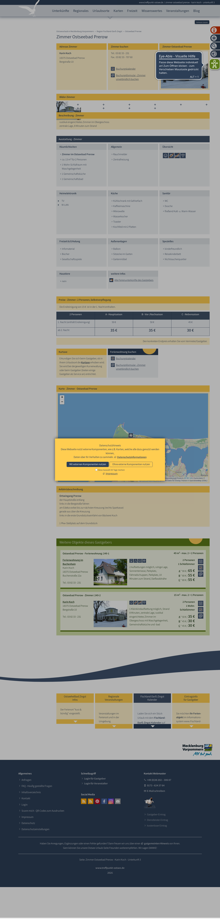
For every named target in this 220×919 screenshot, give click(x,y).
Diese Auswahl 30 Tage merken (111, 470)
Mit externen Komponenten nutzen (87, 464)
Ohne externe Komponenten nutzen (131, 464)
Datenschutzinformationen (132, 457)
